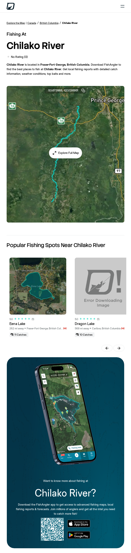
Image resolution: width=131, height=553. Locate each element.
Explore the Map (16, 23)
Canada (31, 23)
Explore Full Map (68, 153)
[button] (65, 152)
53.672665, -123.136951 (67, 90)
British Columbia (49, 23)
